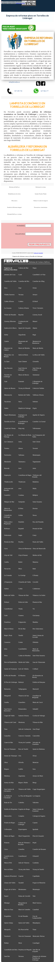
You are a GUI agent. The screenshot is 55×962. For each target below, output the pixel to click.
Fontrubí (21, 381)
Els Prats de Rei (23, 929)
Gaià (5, 381)
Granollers (21, 702)
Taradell (20, 883)
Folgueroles (22, 622)
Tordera (6, 448)
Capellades (36, 876)
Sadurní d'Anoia (23, 715)
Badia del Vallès (9, 595)
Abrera (20, 448)
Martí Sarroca (37, 903)
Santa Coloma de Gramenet (38, 810)
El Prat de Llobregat (10, 682)
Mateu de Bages (9, 836)
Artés (34, 468)
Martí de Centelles (24, 909)
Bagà (34, 335)
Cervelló (35, 582)
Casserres (7, 642)
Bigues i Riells (23, 782)
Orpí (19, 288)
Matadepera (36, 923)
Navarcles (7, 569)
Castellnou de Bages (25, 475)
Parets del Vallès (38, 542)
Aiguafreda (22, 335)
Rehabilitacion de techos (14, 194)
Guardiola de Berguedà (36, 696)
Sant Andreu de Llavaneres (9, 790)
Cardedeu (36, 863)
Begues (6, 769)
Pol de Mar (22, 629)
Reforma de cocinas (41, 187)
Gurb (5, 615)
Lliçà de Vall (8, 555)
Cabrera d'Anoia (23, 308)
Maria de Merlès (38, 348)
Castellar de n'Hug (38, 281)
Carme (20, 642)
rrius (19, 488)
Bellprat (35, 495)
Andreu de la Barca (10, 328)
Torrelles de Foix (9, 421)
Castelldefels (22, 649)
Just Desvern (8, 368)
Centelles (21, 849)
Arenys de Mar (9, 782)
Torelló (20, 635)
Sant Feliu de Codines (36, 369)
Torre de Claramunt (24, 936)
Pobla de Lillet (23, 602)
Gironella (36, 361)
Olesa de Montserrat (24, 548)
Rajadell (21, 528)
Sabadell (35, 709)
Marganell (7, 695)
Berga (35, 782)
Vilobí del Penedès (10, 315)
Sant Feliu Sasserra (39, 655)
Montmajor (36, 889)
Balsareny (7, 689)
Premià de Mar (9, 542)
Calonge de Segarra (39, 816)
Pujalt (34, 842)
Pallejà (6, 943)
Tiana (34, 929)
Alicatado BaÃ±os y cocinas (14, 214)
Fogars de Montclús (39, 883)
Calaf (20, 274)
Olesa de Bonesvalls (39, 548)
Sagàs (20, 535)
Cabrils (6, 341)
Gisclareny (36, 615)
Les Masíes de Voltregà (8, 436)
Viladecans (21, 482)
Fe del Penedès (23, 916)
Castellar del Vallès (10, 281)
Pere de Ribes (8, 869)
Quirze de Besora (9, 388)
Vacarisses (7, 401)
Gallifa (20, 769)
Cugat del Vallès (9, 715)
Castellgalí (36, 943)
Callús (20, 588)
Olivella (21, 762)
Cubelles (21, 802)
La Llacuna (7, 308)
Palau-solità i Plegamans (8, 523)
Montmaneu (22, 889)
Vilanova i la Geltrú (39, 595)
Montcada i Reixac (39, 936)
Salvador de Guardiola (36, 743)
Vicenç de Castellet (24, 742)
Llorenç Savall (37, 315)
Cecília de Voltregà (39, 715)
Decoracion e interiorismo (40, 207)
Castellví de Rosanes (39, 849)
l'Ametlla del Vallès (24, 582)
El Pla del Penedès (10, 675)
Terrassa (21, 956)
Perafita (20, 542)
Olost (6, 762)
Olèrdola (35, 642)
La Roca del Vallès (39, 355)
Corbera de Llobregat (22, 823)
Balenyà (21, 682)
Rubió (20, 562)
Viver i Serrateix (38, 308)
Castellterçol (22, 856)
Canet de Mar (8, 742)
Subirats (35, 401)
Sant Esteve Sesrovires (8, 710)
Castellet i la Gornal (39, 421)
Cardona (21, 495)
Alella (6, 335)
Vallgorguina (22, 689)
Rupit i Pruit (8, 635)
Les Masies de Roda (24, 435)
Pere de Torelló (23, 749)
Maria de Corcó (38, 702)
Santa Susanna (37, 502)
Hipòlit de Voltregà (24, 408)
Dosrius (35, 508)
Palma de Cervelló (24, 896)
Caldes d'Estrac (9, 301)
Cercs (6, 849)
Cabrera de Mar (23, 268)
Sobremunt (7, 535)
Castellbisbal (8, 609)
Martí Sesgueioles (24, 836)
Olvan (35, 756)
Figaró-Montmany (10, 415)
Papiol (6, 896)
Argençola (7, 475)
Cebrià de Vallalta (38, 388)
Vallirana (21, 455)
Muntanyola (8, 395)
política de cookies (20, 3)
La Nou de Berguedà (25, 796)
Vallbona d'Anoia (38, 395)
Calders (20, 301)
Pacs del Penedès (38, 522)
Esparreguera (22, 829)
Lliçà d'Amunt (23, 555)
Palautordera (22, 709)
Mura (20, 569)
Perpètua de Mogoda (25, 949)
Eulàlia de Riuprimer (11, 809)
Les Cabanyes (8, 442)
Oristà (35, 288)
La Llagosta (36, 796)
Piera (5, 655)
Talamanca (21, 461)
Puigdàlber (7, 916)
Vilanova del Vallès (24, 789)
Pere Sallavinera (38, 629)
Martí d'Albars (8, 629)
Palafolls (21, 522)
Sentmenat (36, 375)
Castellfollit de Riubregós (23, 422)
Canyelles (7, 736)
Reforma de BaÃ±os (14, 187)
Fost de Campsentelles (37, 917)
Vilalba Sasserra (9, 294)
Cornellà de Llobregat (8, 516)
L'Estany (35, 575)
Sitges (35, 268)
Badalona (36, 482)
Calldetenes (36, 588)
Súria (20, 401)
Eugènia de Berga (24, 809)
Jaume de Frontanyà (10, 669)
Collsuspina (8, 829)
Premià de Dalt (37, 528)
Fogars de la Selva (10, 889)
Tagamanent (36, 461)
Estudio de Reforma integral (14, 207)
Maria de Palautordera (8, 509)
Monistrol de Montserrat (36, 342)
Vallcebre (36, 802)
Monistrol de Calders (8, 349)
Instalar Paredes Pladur (40, 194)
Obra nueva (14, 200)
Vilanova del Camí (10, 722)
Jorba (20, 442)
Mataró (35, 321)
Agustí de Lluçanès (24, 328)
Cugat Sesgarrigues (39, 789)
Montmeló (7, 461)
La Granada (8, 575)
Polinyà (6, 602)
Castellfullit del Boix (11, 949)
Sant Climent (22, 361)
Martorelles (8, 816)
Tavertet (35, 448)
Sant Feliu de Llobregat (22, 369)
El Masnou (21, 675)
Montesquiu (36, 455)
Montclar (36, 762)
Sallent (6, 588)
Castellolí (36, 909)
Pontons (6, 842)
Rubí (34, 569)
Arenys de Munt (38, 776)
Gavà (6, 548)
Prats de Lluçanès (38, 836)
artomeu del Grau (9, 274)
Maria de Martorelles (36, 649)
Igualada (35, 829)
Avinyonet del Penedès (8, 489)
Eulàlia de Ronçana (39, 682)
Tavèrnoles (7, 455)
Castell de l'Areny (10, 428)
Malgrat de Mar (9, 502)
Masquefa (7, 929)
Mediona (7, 776)
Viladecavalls (8, 482)
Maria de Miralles (24, 348)
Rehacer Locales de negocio (41, 200)
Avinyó (35, 294)
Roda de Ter (8, 802)
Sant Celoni (36, 442)
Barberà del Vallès (24, 395)
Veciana (20, 294)
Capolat (20, 876)
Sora (34, 769)
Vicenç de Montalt (24, 388)
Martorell (36, 689)
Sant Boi (7, 956)
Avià (19, 468)
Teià (34, 896)
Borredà (6, 468)
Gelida (20, 515)
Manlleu (35, 622)
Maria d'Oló (8, 863)
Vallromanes (36, 428)
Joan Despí (36, 729)
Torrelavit (7, 936)
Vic (34, 609)
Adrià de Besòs (23, 355)
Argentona (21, 776)
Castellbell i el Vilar (39, 274)
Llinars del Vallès (9, 883)
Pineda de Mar (37, 602)
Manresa (35, 562)
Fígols (35, 408)
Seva (5, 288)
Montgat (7, 903)
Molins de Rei (37, 555)
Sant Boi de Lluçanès (36, 950)
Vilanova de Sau (23, 695)
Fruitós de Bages (9, 822)
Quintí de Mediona (39, 749)
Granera (21, 615)
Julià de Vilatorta (23, 863)
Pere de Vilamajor (10, 749)
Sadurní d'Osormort (10, 876)
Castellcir (7, 495)
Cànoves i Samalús (24, 736)
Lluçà (34, 535)
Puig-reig (21, 428)
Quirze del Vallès (23, 923)
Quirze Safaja (8, 923)
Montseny (21, 722)
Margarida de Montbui (22, 903)
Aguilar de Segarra (39, 415)
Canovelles (36, 736)
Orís (19, 756)
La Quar (7, 361)
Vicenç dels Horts (24, 869)
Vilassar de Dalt (23, 595)
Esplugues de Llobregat (22, 416)
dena (5, 649)
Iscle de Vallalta (23, 669)
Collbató (35, 669)
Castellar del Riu (23, 281)
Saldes (6, 408)
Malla (34, 488)
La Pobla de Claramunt (8, 796)
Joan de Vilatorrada (39, 662)
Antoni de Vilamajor (10, 756)
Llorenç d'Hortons (10, 321)
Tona (5, 729)
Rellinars (7, 528)
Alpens (35, 328)
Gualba (6, 702)
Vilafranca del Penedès (37, 476)
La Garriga (21, 575)
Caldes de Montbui (24, 655)
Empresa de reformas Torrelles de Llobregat (39, 958)
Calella (6, 562)
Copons (35, 822)
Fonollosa (7, 622)
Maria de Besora (23, 375)
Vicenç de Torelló (38, 869)
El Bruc (20, 508)
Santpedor (21, 502)
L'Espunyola (8, 582)
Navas (35, 515)
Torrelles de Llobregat (8, 375)
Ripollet (21, 315)
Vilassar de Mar (38, 722)
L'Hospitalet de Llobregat (37, 382)
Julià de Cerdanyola (24, 729)
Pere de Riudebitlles (10, 662)
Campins (21, 816)
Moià (20, 943)
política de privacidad (38, 253)
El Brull (35, 301)
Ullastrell (36, 856)
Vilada (20, 609)
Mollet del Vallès (23, 662)
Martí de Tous (8, 909)
